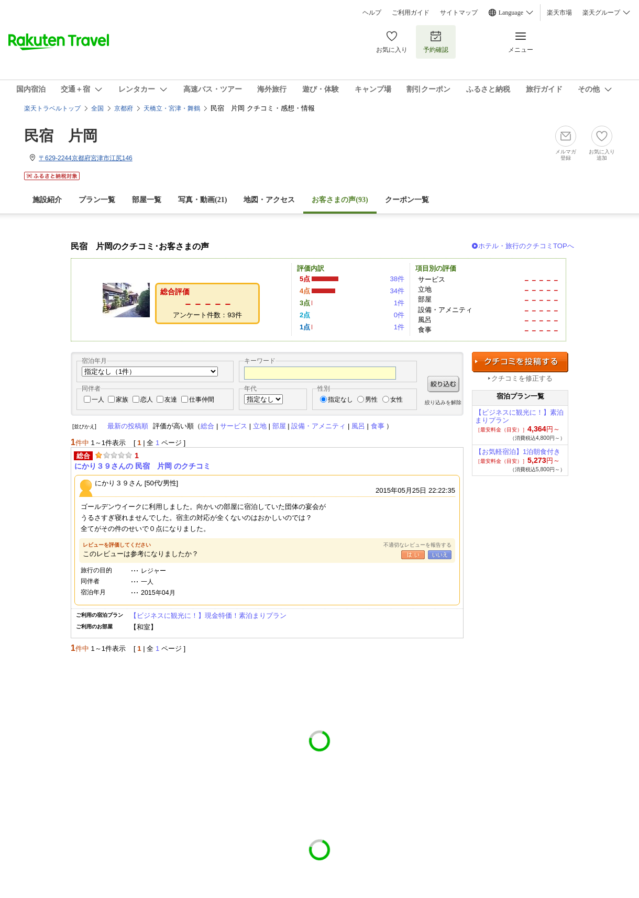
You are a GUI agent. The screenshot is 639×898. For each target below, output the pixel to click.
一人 (98, 399)
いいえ (439, 554)
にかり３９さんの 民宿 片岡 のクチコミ (142, 466)
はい (413, 554)
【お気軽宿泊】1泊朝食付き (517, 452)
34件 (397, 291)
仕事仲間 (201, 399)
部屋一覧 (146, 200)
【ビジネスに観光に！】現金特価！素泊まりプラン (208, 615)
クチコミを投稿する (520, 362)
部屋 (279, 426)
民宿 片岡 (60, 136)
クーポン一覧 (407, 200)
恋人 (146, 399)
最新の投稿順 (127, 426)
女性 (396, 399)
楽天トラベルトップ (52, 108)
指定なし (340, 399)
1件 (399, 303)
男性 (371, 399)
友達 (170, 399)
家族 (122, 399)
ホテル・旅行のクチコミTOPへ (526, 246)
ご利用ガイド (410, 12)
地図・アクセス (269, 200)
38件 (397, 279)
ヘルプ (371, 12)
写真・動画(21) (202, 200)
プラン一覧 (97, 200)
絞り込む (443, 384)
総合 (207, 426)
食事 (377, 426)
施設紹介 (47, 200)
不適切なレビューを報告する (417, 545)
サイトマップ (459, 12)
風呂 (358, 426)
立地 (260, 426)
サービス (233, 426)
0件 (399, 315)
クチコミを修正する (522, 378)
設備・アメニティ (318, 426)
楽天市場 (559, 12)
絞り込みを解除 (443, 402)
